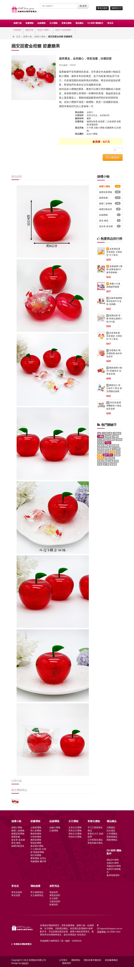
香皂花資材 (16, 892)
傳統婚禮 (17, 30)
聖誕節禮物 (35, 843)
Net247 (25, 963)
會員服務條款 (111, 960)
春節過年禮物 (36, 846)
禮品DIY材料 (113, 860)
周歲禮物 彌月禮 (38, 861)
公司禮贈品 (112, 833)
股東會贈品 (112, 836)
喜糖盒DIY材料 (114, 866)
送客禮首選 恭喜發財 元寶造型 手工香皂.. (114, 252)
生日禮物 (53, 23)
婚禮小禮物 (40, 36)
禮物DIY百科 (44, 30)
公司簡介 (63, 960)
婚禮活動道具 (110, 209)
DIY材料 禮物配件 (95, 23)
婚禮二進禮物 (110, 203)
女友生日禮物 (75, 827)
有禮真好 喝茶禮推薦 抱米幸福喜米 (114, 353)
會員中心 (116, 8)
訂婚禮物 (53, 830)
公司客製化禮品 (95, 840)
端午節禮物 (35, 855)
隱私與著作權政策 (92, 960)
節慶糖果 (109, 127)
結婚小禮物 (54, 827)
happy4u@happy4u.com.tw (111, 929)
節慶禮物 (30, 23)
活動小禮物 (99, 127)
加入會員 (102, 8)
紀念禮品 (111, 830)
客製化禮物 (66, 23)
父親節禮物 (35, 827)
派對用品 (29, 30)
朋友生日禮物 (75, 833)
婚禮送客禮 (92, 121)
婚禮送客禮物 (110, 192)
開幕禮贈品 (112, 840)
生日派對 (53, 898)
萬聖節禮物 (35, 840)
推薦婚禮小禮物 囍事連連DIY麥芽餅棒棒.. (114, 269)
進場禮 (101, 121)
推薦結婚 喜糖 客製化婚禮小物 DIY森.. (114, 318)
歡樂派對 (93, 124)
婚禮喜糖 (110, 197)
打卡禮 (90, 127)
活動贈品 (111, 827)
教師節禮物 (35, 833)
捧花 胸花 (110, 220)
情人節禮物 (35, 830)
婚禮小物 (18, 23)
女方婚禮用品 (36, 895)
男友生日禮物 (75, 830)
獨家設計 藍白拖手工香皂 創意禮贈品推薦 (114, 388)
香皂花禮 (15, 895)
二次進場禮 (110, 121)
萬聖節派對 (54, 895)
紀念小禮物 (92, 134)
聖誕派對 (53, 892)
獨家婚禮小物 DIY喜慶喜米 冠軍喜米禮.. (114, 370)
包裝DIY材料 (113, 863)
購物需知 (75, 960)
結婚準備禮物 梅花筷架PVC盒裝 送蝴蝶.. (114, 301)
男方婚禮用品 (36, 892)
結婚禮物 (41, 23)
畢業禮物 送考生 (38, 858)
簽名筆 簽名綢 (110, 226)
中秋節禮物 (35, 836)
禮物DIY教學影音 (64, 30)
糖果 (89, 118)
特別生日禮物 (75, 836)
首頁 (18, 36)
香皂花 (110, 23)
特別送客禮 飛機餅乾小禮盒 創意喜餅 (113, 405)
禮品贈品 (79, 23)
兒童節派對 (54, 901)
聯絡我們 (66, 963)
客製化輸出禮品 (95, 843)
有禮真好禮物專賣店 (23, 944)
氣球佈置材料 (113, 875)
